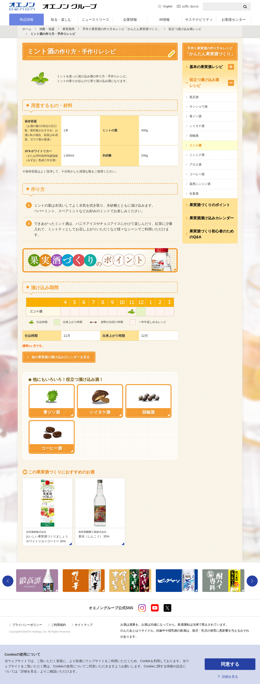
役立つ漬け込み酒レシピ (184, 29)
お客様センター (234, 19)
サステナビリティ (199, 19)
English (167, 6)
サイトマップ (84, 625)
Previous (7, 581)
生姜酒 (193, 193)
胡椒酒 (193, 135)
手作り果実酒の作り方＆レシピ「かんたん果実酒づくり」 (121, 29)
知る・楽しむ (61, 19)
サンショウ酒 (198, 106)
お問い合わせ (190, 6)
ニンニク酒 (196, 155)
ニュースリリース (95, 19)
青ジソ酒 (195, 116)
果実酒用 (68, 29)
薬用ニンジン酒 (199, 184)
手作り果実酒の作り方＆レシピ (209, 51)
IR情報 (164, 19)
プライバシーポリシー (27, 625)
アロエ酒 (195, 164)
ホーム (26, 29)
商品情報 (26, 19)
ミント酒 (195, 145)
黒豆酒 (193, 97)
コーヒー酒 (196, 174)
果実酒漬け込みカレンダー (211, 218)
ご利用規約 (58, 625)
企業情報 (130, 19)
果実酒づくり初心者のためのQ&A (211, 234)
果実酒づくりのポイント (209, 205)
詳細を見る (230, 676)
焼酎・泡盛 (46, 29)
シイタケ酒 (196, 126)
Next (252, 581)
